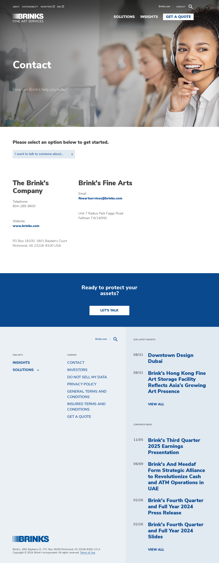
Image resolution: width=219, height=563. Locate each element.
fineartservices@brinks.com (100, 198)
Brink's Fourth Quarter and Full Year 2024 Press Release (175, 506)
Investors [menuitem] (77, 370)
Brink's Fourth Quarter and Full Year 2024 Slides (175, 530)
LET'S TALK (109, 310)
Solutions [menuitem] (136, 17)
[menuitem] (17, 6)
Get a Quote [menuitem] (191, 17)
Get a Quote (79, 417)
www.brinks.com (26, 226)
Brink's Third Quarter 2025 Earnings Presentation (174, 446)
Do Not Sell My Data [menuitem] (87, 377)
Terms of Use (87, 552)
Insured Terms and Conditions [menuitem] (86, 406)
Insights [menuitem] (162, 17)
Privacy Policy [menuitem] (81, 384)
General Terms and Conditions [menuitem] (87, 394)
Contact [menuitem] (75, 363)
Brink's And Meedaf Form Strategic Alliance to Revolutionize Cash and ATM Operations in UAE (176, 476)
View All (156, 404)
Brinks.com (177, 6)
